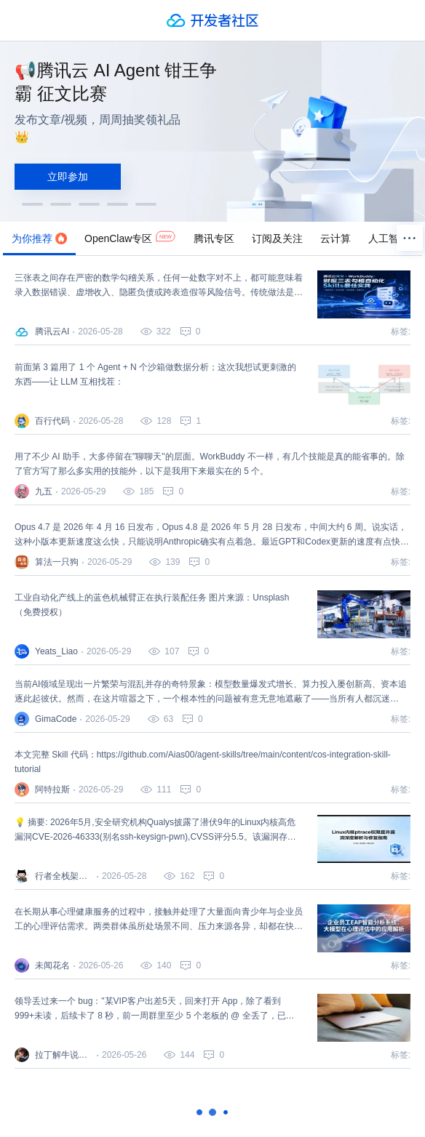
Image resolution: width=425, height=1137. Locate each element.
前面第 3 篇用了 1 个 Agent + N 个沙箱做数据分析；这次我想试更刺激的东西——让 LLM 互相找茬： (155, 374)
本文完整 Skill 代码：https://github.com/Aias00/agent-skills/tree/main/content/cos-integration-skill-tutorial (203, 762)
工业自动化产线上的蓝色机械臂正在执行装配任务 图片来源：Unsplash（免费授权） (152, 604)
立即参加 (67, 176)
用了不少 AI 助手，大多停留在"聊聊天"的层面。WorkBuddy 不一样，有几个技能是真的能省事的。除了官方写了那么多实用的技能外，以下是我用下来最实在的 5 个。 (210, 463)
